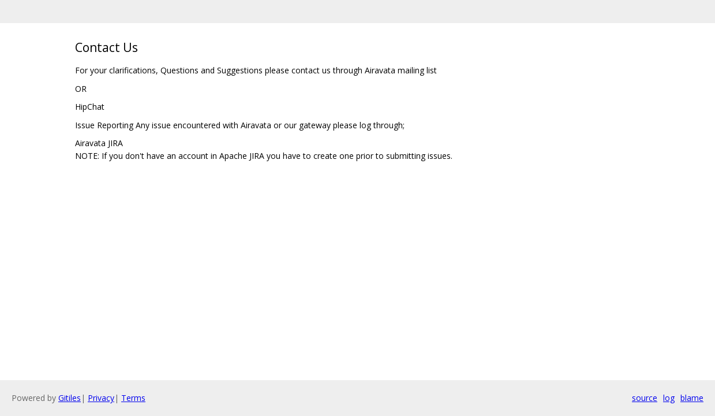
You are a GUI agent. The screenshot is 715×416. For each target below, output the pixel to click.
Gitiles (69, 397)
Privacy (101, 397)
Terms (133, 397)
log (669, 397)
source (644, 397)
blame (691, 397)
